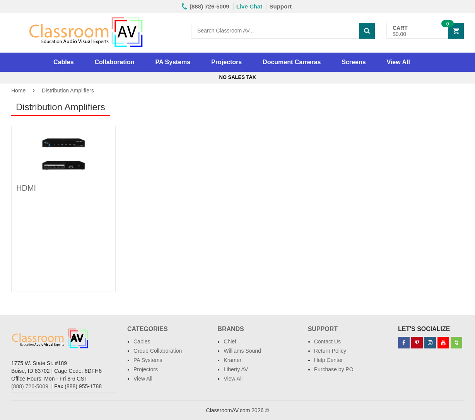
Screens (354, 62)
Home (18, 90)
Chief (230, 341)
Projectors (226, 62)
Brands (230, 329)
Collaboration (114, 62)
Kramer (232, 360)
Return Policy (330, 351)
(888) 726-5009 (29, 386)
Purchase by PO (334, 369)
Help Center (328, 360)
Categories (147, 329)
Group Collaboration (157, 351)
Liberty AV (236, 369)
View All (398, 62)
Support (280, 6)
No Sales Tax (237, 77)
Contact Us (327, 341)
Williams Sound (242, 351)
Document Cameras (292, 62)
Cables (63, 62)
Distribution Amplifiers (68, 90)
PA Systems (172, 62)
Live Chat (249, 6)
